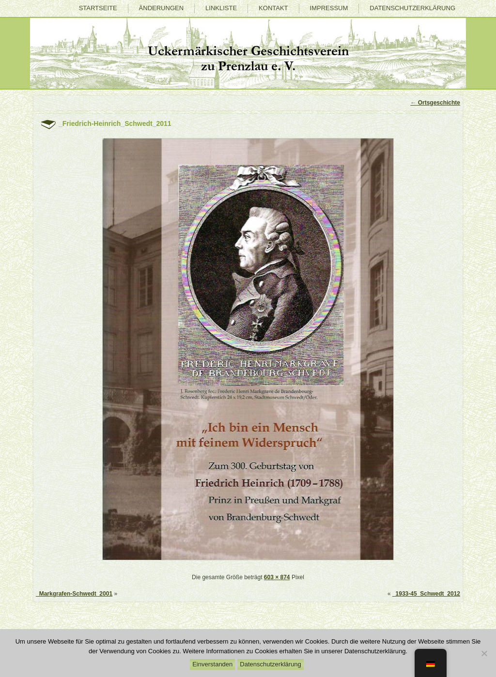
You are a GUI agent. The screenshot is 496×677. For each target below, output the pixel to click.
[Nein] (484, 653)
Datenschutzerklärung (412, 8)
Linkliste (221, 8)
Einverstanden (212, 664)
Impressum (329, 8)
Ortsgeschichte (435, 102)
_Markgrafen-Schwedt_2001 (74, 593)
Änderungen (161, 8)
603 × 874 (277, 577)
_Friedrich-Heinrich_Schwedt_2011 (115, 123)
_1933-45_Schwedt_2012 (426, 593)
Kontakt (273, 8)
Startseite (98, 8)
